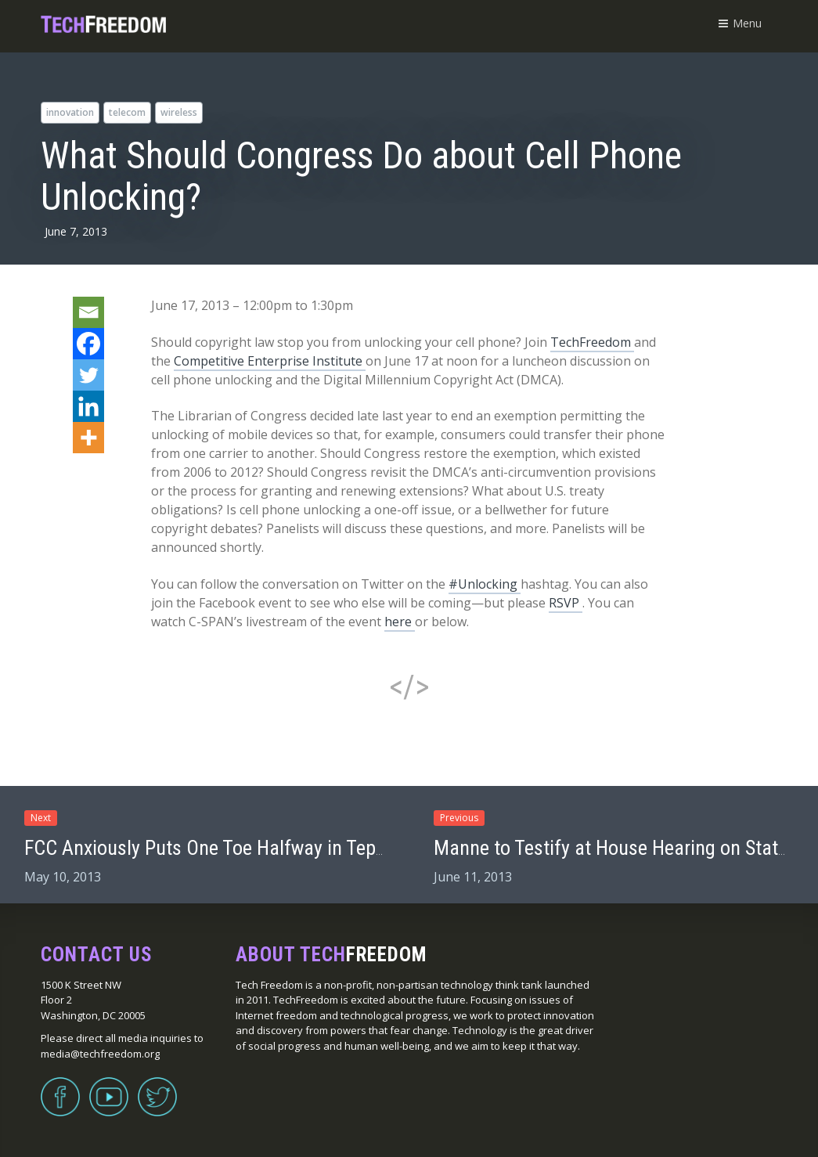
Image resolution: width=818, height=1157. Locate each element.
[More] (88, 437)
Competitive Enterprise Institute (270, 360)
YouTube (108, 1087)
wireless (178, 112)
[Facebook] (88, 343)
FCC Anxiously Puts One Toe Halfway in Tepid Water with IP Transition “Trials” (337, 848)
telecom (127, 112)
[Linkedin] (88, 406)
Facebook (60, 1087)
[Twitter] (88, 375)
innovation (70, 112)
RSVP (565, 602)
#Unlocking (485, 584)
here (399, 621)
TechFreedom (592, 342)
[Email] (88, 312)
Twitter (157, 1087)
